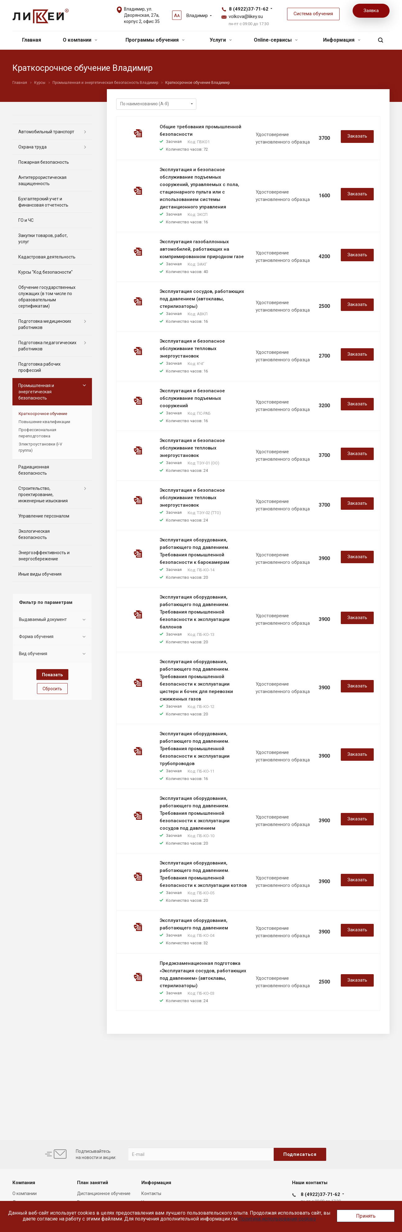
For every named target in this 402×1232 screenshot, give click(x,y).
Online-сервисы (276, 40)
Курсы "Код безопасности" (45, 272)
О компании (80, 40)
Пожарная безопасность (43, 162)
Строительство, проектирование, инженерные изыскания (43, 494)
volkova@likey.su (246, 16)
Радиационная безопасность (33, 470)
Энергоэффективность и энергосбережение (44, 555)
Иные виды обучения (40, 574)
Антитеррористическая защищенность (42, 180)
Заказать (357, 136)
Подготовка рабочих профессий (39, 367)
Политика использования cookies (277, 1219)
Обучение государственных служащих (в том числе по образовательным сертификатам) (46, 296)
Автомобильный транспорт (46, 131)
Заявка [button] (371, 10)
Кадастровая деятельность (46, 256)
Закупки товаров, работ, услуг (43, 238)
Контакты (151, 1193)
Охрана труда (32, 146)
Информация (341, 40)
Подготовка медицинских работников (44, 324)
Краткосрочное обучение (43, 413)
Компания (23, 1182)
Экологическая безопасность (34, 534)
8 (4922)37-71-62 (248, 9)
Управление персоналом (43, 515)
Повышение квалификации (44, 421)
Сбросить (52, 688)
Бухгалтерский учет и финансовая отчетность (43, 202)
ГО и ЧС (26, 220)
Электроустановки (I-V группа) (40, 447)
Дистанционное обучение (103, 1193)
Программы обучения (155, 40)
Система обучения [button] (313, 13)
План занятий (92, 1182)
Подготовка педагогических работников (47, 345)
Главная (31, 40)
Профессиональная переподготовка (37, 432)
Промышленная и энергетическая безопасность (36, 391)
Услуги (221, 40)
